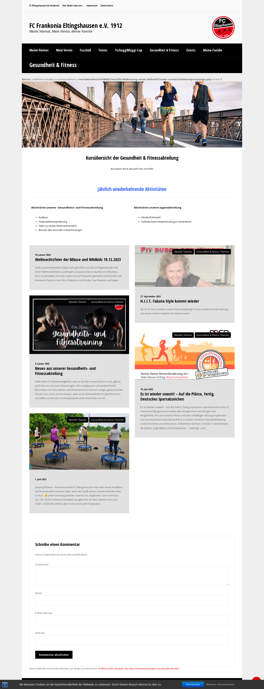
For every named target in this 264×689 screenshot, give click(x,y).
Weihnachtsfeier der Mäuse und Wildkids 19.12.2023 (78, 259)
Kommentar (42, 564)
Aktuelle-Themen (77, 301)
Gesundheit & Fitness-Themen (107, 301)
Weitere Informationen (221, 684)
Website (40, 633)
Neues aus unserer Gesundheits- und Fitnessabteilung (65, 370)
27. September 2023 (150, 296)
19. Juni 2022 (146, 389)
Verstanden (193, 684)
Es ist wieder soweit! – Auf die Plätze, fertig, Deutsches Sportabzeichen (177, 396)
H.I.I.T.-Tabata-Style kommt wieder (169, 301)
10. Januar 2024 (42, 254)
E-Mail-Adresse (43, 613)
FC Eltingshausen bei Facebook (44, 5)
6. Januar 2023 (42, 363)
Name (38, 593)
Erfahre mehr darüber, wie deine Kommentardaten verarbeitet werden (138, 668)
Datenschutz (107, 5)
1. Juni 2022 (40, 479)
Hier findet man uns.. (73, 5)
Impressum (91, 5)
